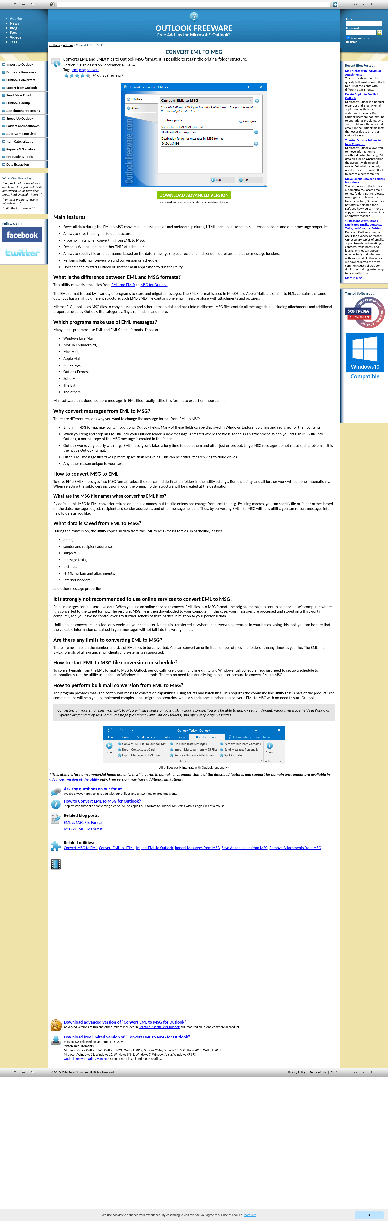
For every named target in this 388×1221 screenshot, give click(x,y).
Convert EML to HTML (116, 847)
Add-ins (16, 18)
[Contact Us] (32, 3)
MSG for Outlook (153, 284)
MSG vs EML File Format (83, 829)
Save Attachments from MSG (244, 847)
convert (93, 69)
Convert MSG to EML (80, 847)
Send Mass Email (18, 95)
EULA (334, 1072)
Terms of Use (318, 1072)
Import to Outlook (19, 64)
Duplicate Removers (21, 72)
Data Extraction (17, 164)
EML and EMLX (123, 284)
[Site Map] (23, 3)
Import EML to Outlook (154, 847)
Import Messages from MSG (197, 847)
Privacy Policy (297, 1072)
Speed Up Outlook (19, 118)
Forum (15, 32)
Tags (13, 42)
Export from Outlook (21, 87)
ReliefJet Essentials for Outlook (159, 1027)
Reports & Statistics (20, 149)
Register (351, 42)
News (14, 23)
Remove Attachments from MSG (295, 847)
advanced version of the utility (74, 779)
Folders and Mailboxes (23, 126)
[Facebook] (22, 234)
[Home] (15, 3)
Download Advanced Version (194, 195)
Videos (15, 37)
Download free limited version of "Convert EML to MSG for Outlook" (127, 1037)
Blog (13, 28)
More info (250, 1215)
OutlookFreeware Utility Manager (86, 1059)
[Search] (193, 4)
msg (82, 69)
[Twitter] (22, 253)
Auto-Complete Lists (21, 133)
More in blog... (354, 278)
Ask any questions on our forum (93, 789)
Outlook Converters (20, 80)
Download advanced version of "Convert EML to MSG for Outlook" (125, 1022)
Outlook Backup (18, 103)
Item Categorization (20, 141)
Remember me (360, 38)
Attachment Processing (23, 110)
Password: (353, 28)
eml (75, 69)
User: (349, 19)
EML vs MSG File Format (83, 822)
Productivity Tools (19, 156)
